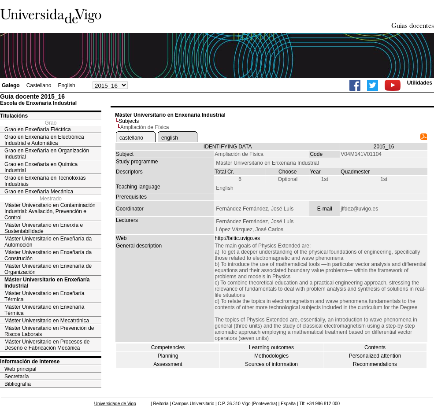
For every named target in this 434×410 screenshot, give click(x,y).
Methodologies (271, 356)
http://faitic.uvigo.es (237, 238)
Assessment (167, 364)
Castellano (39, 85)
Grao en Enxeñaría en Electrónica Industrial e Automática (44, 140)
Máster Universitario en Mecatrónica (46, 321)
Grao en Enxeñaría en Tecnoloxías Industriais (45, 181)
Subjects (129, 121)
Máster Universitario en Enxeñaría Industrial (46, 283)
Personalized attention (375, 356)
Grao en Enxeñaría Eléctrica (37, 129)
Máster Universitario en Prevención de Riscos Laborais (49, 331)
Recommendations (375, 364)
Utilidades (419, 83)
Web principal (20, 369)
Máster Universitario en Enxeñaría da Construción (48, 255)
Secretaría (16, 376)
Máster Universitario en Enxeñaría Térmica (44, 296)
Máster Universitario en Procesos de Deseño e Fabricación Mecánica (46, 345)
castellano (131, 138)
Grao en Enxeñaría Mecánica (38, 191)
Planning (168, 356)
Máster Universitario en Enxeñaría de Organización (48, 269)
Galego (11, 85)
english (169, 138)
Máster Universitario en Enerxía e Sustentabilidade (43, 228)
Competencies (168, 347)
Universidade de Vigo (115, 403)
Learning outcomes (271, 347)
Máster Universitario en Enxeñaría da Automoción (48, 242)
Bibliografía (17, 384)
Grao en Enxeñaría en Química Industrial (41, 167)
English (66, 85)
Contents (375, 347)
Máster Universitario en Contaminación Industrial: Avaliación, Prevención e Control (50, 211)
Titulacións (14, 116)
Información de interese (29, 361)
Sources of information (271, 364)
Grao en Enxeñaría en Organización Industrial (46, 154)
